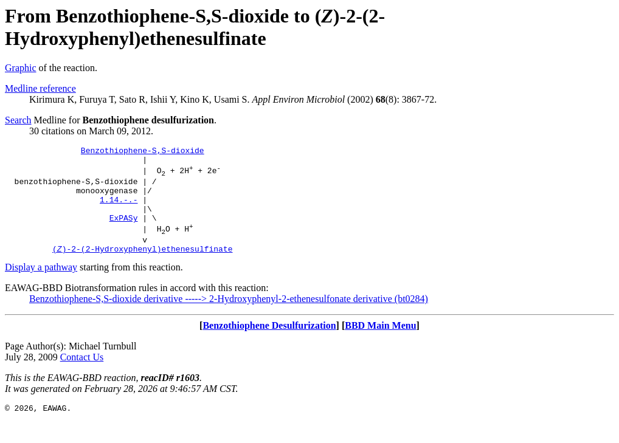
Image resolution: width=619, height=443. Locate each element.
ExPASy (123, 232)
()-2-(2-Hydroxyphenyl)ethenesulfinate (142, 268)
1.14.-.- (118, 210)
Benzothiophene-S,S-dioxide (142, 151)
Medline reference (40, 88)
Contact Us (82, 377)
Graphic (20, 68)
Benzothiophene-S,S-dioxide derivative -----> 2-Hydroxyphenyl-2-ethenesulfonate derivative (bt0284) (228, 319)
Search (18, 120)
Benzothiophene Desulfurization (269, 345)
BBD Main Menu (380, 345)
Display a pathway (41, 287)
